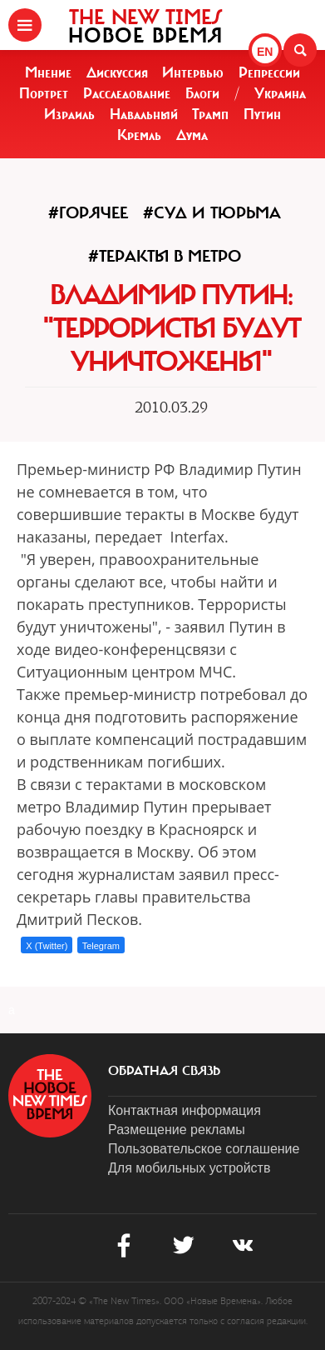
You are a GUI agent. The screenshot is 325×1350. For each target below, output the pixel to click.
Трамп (210, 114)
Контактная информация (184, 1110)
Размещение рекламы (176, 1129)
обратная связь (164, 1070)
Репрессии (269, 72)
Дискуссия (117, 72)
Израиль (69, 114)
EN (265, 51)
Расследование (126, 93)
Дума (192, 135)
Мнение (48, 72)
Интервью (193, 72)
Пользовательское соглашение (203, 1149)
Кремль (139, 135)
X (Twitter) (46, 946)
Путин (262, 114)
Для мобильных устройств (189, 1168)
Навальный (144, 114)
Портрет (43, 93)
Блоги (202, 93)
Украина (280, 93)
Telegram (101, 946)
